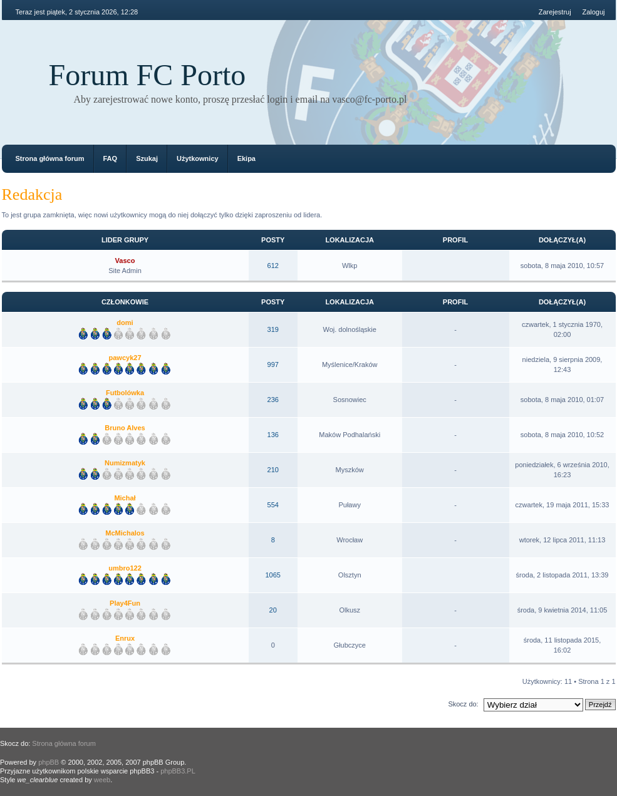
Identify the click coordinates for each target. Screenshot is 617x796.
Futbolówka (125, 392)
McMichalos (124, 533)
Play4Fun (125, 603)
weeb (102, 779)
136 (273, 434)
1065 (272, 575)
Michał (124, 498)
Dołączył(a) (562, 240)
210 (273, 469)
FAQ (110, 158)
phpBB (48, 762)
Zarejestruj (555, 12)
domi (125, 322)
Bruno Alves (125, 428)
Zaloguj (593, 12)
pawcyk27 (125, 357)
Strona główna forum (50, 158)
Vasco (125, 260)
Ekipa (246, 158)
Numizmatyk (125, 463)
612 (273, 265)
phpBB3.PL (177, 771)
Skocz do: (463, 704)
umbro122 (125, 568)
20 (273, 610)
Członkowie (124, 302)
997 (273, 364)
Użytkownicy (198, 158)
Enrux (125, 638)
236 (273, 399)
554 (273, 505)
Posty (272, 240)
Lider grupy (124, 240)
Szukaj (147, 158)
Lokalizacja (349, 240)
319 (273, 329)
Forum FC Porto (147, 74)
